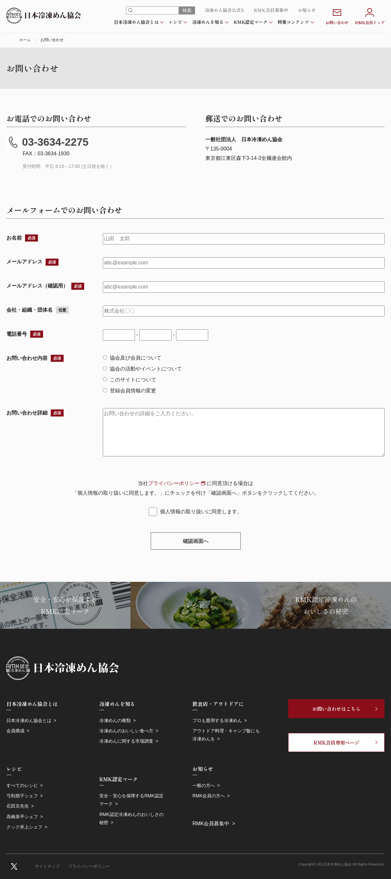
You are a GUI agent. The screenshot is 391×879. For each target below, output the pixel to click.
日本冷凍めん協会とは (136, 22)
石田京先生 (17, 806)
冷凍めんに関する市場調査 (126, 741)
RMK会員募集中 (271, 10)
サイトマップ (47, 866)
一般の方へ (203, 785)
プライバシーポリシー (174, 483)
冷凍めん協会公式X (224, 10)
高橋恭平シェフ (22, 816)
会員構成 (15, 730)
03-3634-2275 (47, 142)
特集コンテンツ (293, 22)
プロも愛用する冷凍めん (217, 720)
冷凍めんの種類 (115, 720)
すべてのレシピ (22, 785)
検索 (186, 10)
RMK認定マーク (251, 22)
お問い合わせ (337, 15)
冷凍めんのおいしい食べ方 (126, 730)
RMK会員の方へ (208, 795)
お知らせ (307, 10)
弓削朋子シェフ (22, 795)
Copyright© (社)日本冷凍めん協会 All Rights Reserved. (341, 864)
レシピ (175, 22)
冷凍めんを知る (208, 22)
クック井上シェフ (24, 826)
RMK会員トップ (370, 15)
